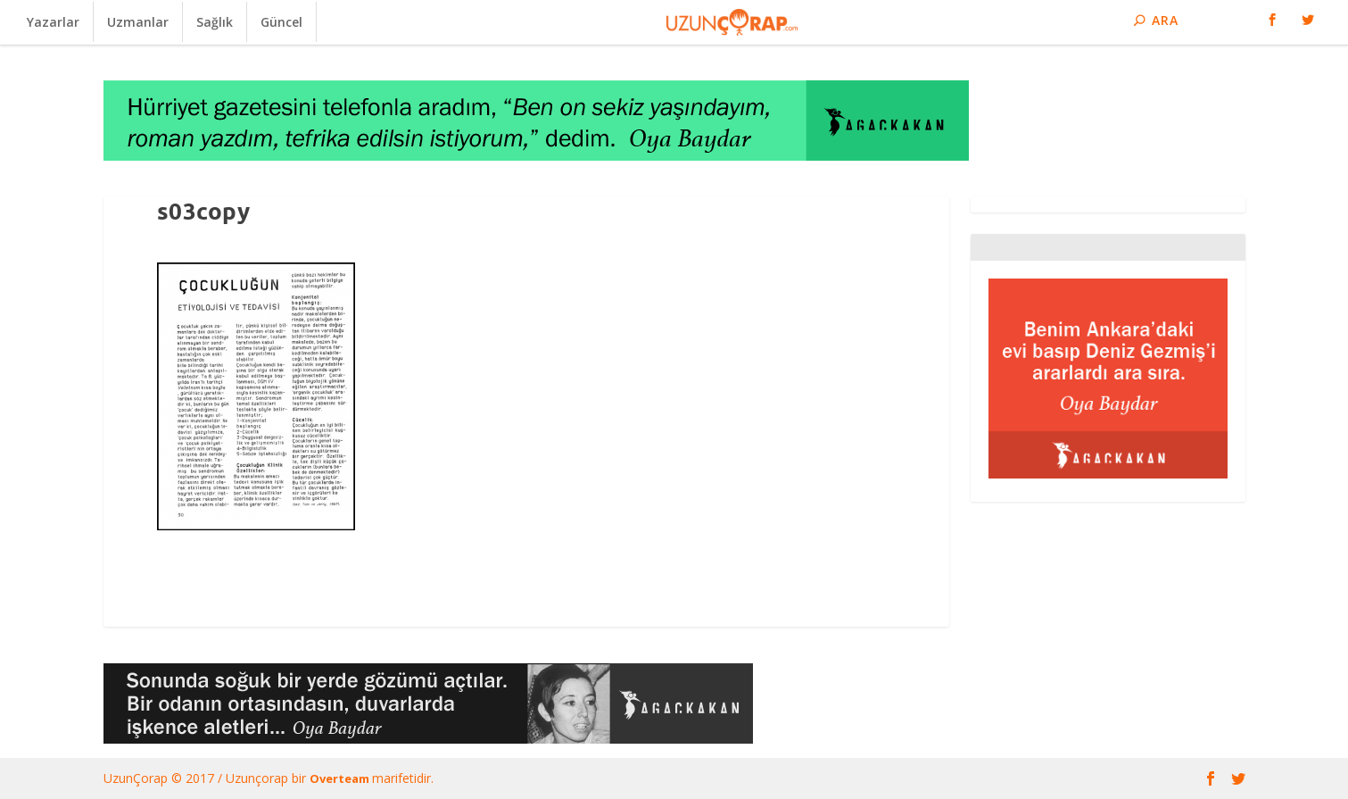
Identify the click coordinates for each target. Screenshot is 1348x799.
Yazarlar (53, 21)
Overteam (341, 778)
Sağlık (214, 21)
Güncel (281, 21)
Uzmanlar (138, 21)
